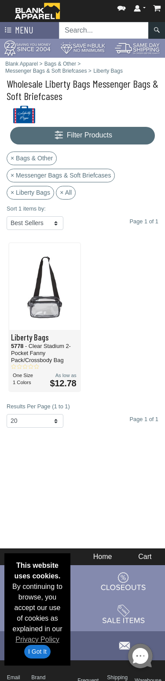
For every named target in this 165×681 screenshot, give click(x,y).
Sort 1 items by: (26, 208)
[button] (121, 6)
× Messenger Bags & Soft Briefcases (61, 175)
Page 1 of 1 (144, 419)
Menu (18, 30)
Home (102, 556)
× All (66, 192)
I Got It (37, 651)
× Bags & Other (32, 158)
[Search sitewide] (104, 30)
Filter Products (82, 135)
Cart (144, 556)
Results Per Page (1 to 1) (38, 406)
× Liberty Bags (30, 192)
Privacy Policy (37, 639)
